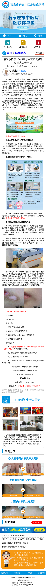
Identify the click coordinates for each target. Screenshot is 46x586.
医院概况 (16, 573)
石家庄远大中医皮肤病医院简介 (14, 535)
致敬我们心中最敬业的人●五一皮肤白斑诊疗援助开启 (22, 539)
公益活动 (29, 573)
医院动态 (20, 52)
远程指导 (38, 47)
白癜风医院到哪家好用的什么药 (14, 547)
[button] (21, 31)
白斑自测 (23, 47)
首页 (9, 36)
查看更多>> (37, 522)
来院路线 (41, 573)
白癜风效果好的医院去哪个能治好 (15, 543)
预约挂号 (8, 47)
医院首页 (4, 573)
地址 (40, 36)
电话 (25, 36)
